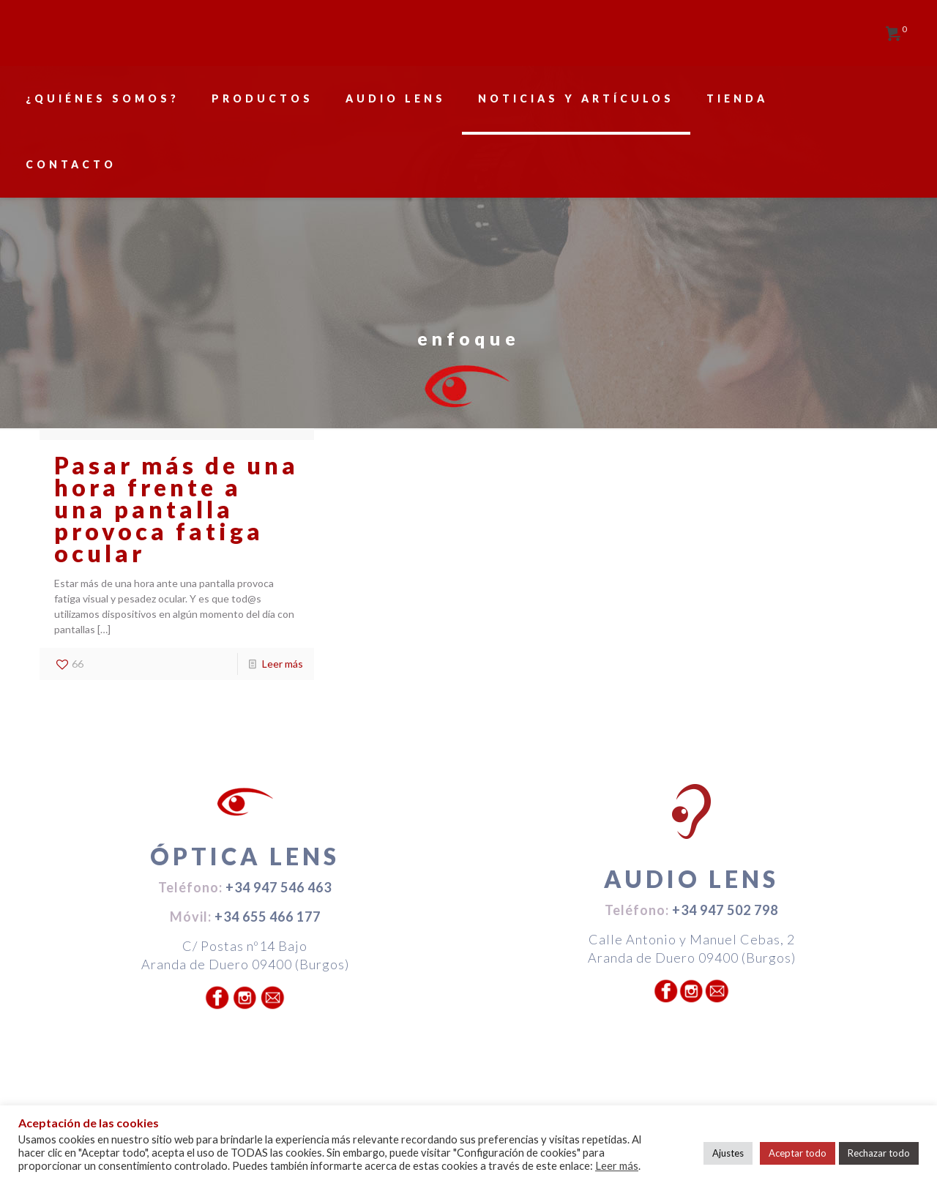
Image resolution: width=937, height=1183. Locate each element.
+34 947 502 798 (725, 910)
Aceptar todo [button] (797, 1153)
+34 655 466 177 (267, 916)
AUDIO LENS (691, 879)
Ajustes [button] (728, 1153)
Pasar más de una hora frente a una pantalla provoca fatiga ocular (176, 509)
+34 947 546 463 (278, 887)
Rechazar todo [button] (879, 1153)
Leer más (282, 663)
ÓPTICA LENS (245, 856)
